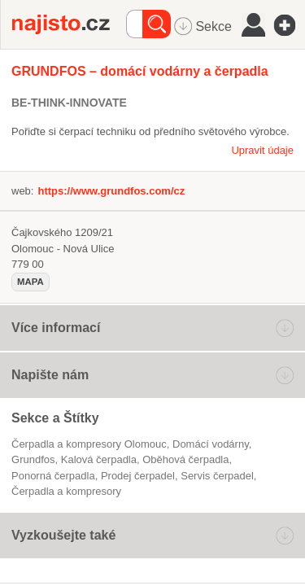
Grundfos (33, 459)
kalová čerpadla (99, 459)
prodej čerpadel (138, 476)
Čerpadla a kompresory (66, 491)
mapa (30, 281)
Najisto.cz (69, 24)
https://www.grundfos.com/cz (111, 191)
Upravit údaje (262, 150)
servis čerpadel (217, 476)
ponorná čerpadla (53, 476)
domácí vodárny (210, 444)
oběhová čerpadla (185, 459)
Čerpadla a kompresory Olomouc (89, 444)
